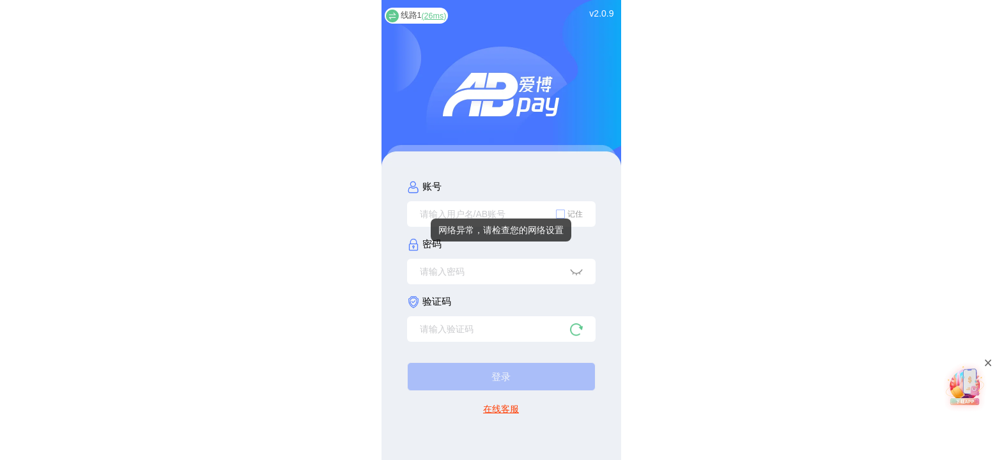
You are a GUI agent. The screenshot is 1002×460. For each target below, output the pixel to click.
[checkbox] (569, 214)
